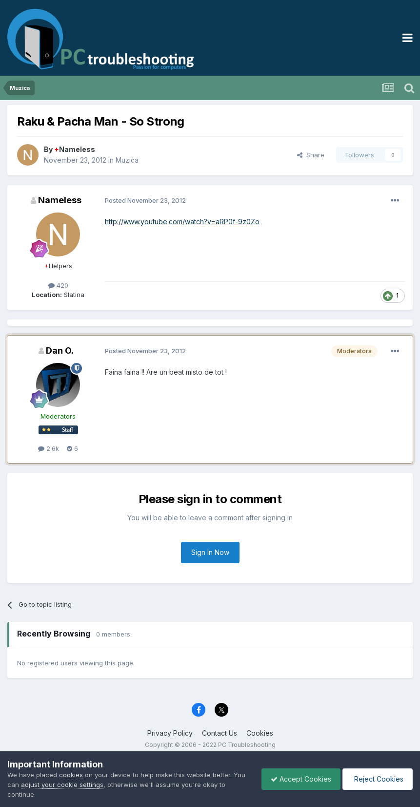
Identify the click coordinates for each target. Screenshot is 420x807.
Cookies (259, 733)
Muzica (127, 160)
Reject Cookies (376, 779)
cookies (71, 775)
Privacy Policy (170, 733)
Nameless (74, 149)
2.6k (48, 448)
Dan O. (60, 350)
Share (310, 155)
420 (58, 285)
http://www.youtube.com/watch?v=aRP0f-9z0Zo (182, 221)
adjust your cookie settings (76, 784)
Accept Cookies (298, 779)
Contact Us (219, 733)
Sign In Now (210, 552)
